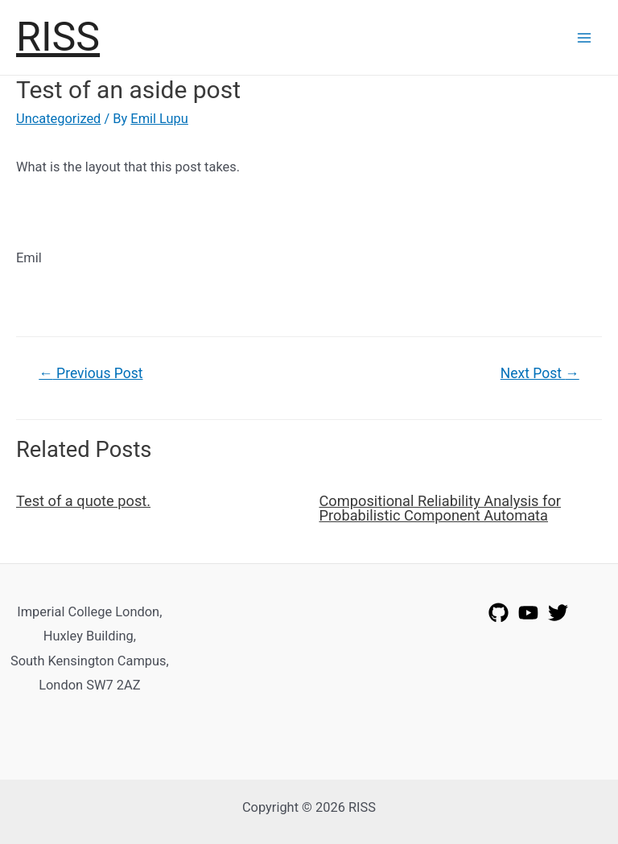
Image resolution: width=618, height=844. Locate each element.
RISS (58, 36)
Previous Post (90, 373)
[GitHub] (498, 613)
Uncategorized (58, 118)
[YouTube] (528, 613)
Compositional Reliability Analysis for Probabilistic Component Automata (440, 508)
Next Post (540, 373)
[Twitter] (558, 613)
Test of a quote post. (83, 500)
